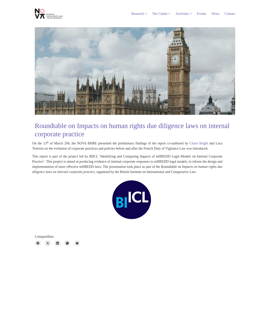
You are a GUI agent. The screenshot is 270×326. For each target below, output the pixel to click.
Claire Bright (199, 143)
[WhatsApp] (67, 243)
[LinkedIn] (57, 243)
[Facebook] (38, 243)
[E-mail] (77, 243)
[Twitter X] (48, 243)
